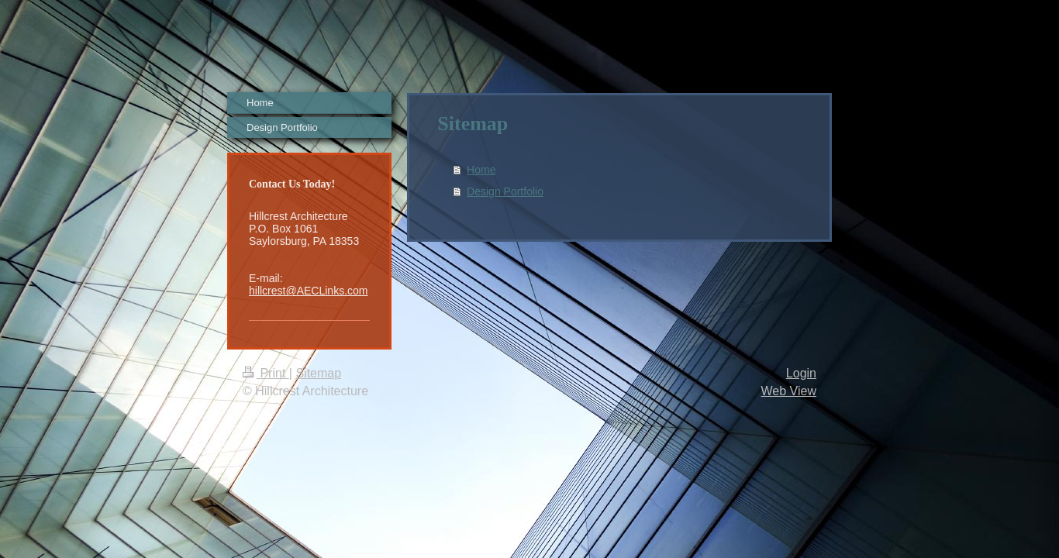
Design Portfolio (505, 191)
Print (266, 373)
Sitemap (318, 373)
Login (801, 373)
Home (481, 170)
